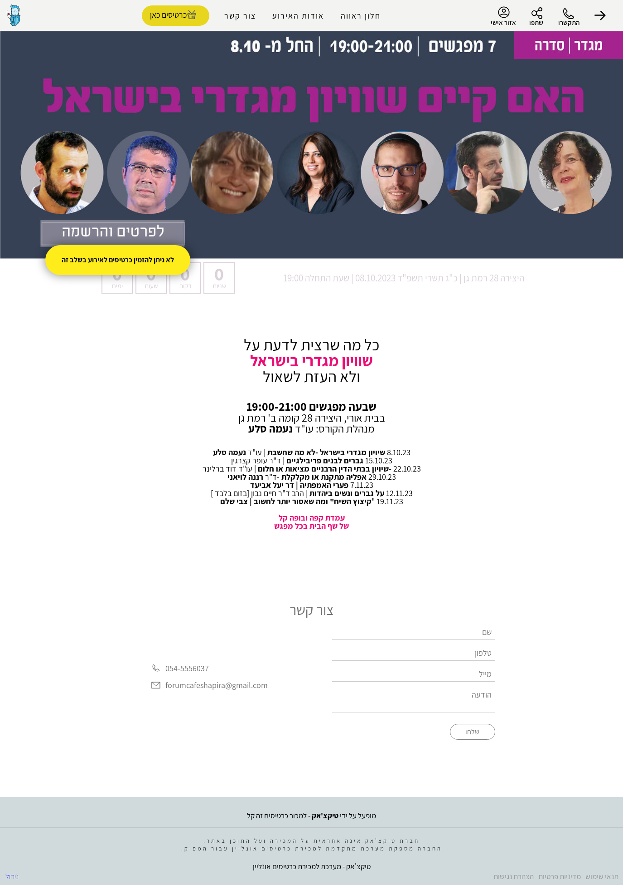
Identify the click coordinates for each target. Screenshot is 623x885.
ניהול (12, 876)
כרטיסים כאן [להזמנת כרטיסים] (168, 15)
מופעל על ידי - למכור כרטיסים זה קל (311, 816)
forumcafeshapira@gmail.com (216, 685)
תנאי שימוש (601, 876)
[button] (600, 15)
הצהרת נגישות (513, 876)
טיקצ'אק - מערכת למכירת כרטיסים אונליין (312, 866)
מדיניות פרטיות (559, 876)
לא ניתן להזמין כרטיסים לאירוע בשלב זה (118, 260)
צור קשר (240, 15)
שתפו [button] (536, 22)
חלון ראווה (361, 15)
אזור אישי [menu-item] (503, 16)
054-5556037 (187, 668)
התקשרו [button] (569, 22)
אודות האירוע (298, 15)
